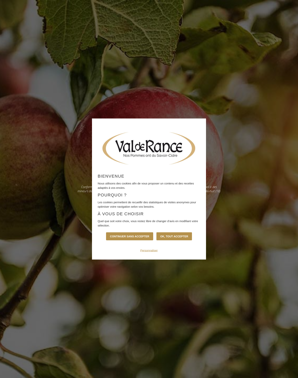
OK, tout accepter (174, 236)
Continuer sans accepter (129, 236)
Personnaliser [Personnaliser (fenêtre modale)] (149, 250)
